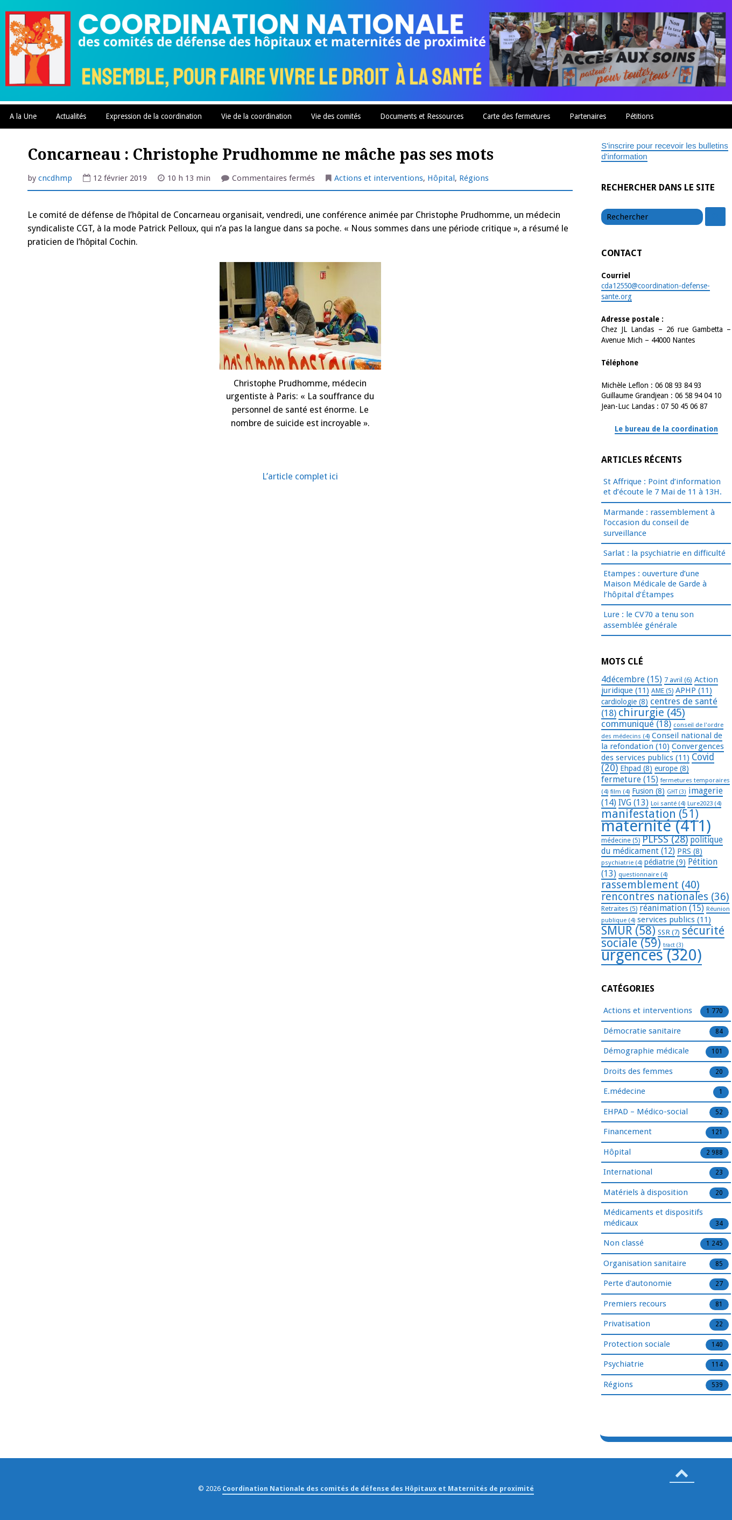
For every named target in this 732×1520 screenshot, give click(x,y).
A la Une (23, 116)
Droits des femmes (638, 1071)
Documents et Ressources (421, 116)
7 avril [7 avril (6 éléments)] (678, 680)
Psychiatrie (623, 1364)
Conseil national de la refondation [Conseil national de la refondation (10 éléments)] (661, 741)
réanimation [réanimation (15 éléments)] (671, 908)
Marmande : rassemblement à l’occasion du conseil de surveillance (659, 522)
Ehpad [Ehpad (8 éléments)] (636, 768)
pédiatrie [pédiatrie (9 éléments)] (665, 862)
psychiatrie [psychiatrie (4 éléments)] (621, 862)
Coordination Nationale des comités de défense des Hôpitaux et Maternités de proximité (378, 1488)
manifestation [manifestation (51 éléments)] (650, 814)
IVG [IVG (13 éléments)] (633, 802)
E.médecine (624, 1091)
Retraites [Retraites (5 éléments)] (619, 909)
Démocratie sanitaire (642, 1031)
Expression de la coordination (153, 116)
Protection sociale (636, 1344)
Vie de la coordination (256, 116)
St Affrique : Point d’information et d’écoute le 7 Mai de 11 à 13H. (662, 487)
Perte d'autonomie (637, 1283)
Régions (474, 178)
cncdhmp (55, 178)
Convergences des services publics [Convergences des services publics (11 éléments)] (662, 751)
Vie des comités (336, 116)
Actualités (71, 116)
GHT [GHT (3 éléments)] (676, 791)
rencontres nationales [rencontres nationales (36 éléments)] (665, 896)
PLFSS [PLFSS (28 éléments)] (665, 839)
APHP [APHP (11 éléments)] (693, 690)
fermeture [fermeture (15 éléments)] (629, 779)
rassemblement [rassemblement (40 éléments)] (650, 884)
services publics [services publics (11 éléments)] (674, 919)
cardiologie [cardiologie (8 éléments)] (624, 701)
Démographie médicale (646, 1051)
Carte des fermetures (516, 116)
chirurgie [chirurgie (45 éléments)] (651, 712)
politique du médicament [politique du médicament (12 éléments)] (662, 845)
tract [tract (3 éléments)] (673, 945)
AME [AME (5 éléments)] (662, 691)
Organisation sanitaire (644, 1264)
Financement (627, 1132)
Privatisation (626, 1324)
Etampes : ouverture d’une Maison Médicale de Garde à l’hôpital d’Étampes (655, 584)
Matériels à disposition (645, 1192)
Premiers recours (634, 1304)
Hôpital (441, 178)
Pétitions (639, 116)
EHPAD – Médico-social (645, 1112)
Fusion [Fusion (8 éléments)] (648, 791)
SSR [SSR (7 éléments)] (669, 932)
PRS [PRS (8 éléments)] (689, 851)
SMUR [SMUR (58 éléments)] (628, 930)
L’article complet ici (300, 476)
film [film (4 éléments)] (620, 791)
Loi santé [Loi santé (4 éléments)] (668, 803)
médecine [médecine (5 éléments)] (620, 840)
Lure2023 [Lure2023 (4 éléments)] (704, 803)
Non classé (623, 1243)
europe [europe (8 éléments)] (671, 768)
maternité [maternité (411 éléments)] (656, 826)
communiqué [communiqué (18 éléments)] (636, 723)
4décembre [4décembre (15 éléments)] (631, 679)
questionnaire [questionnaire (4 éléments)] (642, 874)
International (627, 1172)
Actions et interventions (378, 178)
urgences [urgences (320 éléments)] (651, 955)
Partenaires (587, 116)
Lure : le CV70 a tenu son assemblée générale (648, 620)
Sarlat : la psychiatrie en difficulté (664, 553)
